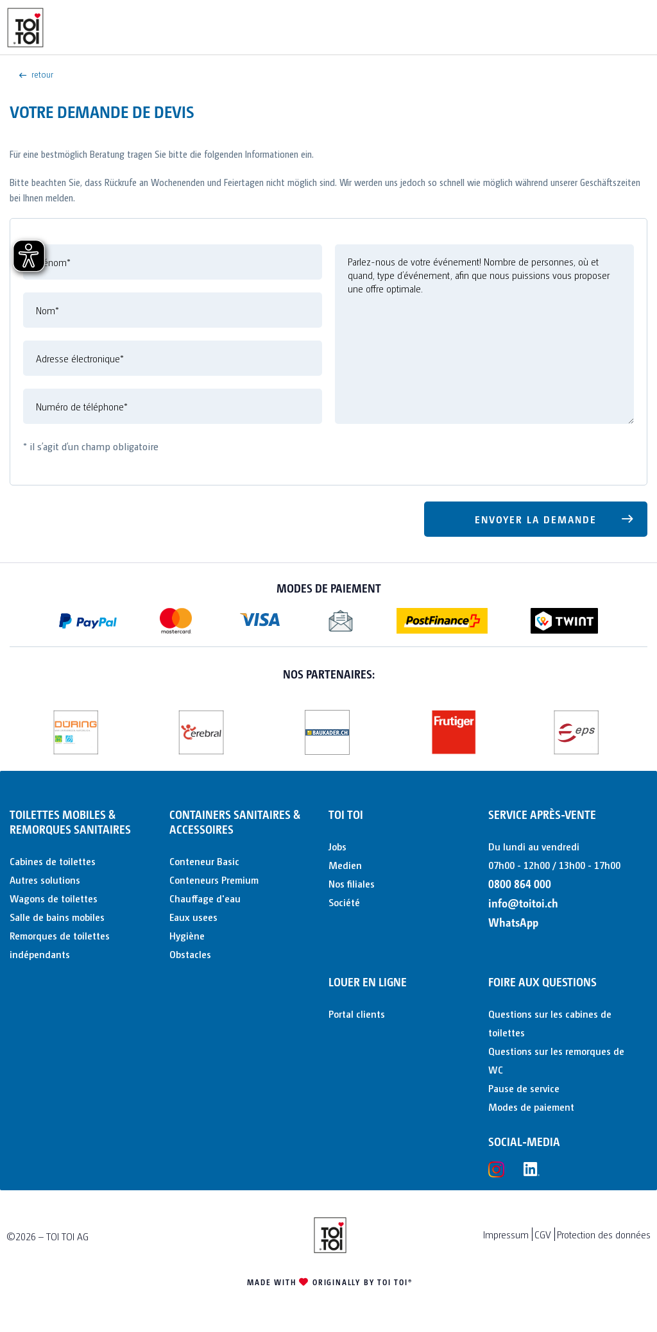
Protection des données (604, 1234)
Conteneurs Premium (214, 879)
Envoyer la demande (555, 517)
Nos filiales (351, 883)
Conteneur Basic (204, 861)
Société (344, 902)
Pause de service (523, 1088)
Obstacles (190, 954)
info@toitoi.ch (523, 902)
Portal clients (356, 1013)
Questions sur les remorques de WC (556, 1060)
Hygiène (187, 935)
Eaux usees (193, 916)
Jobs (337, 846)
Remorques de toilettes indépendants (60, 945)
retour (36, 74)
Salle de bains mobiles (57, 916)
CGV (542, 1234)
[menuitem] (86, 861)
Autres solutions (45, 879)
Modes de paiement (531, 1106)
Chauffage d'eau (205, 898)
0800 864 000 (519, 883)
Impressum (506, 1234)
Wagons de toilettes (54, 898)
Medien (345, 865)
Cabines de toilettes (53, 861)
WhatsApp (513, 922)
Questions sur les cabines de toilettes (549, 1023)
